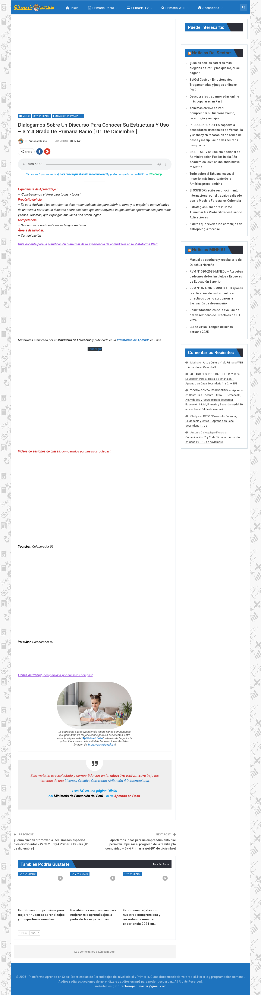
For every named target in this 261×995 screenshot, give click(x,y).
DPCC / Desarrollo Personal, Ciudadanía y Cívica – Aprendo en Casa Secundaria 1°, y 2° (211, 421)
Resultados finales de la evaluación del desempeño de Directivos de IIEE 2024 (215, 315)
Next (35, 932)
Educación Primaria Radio (68, 116)
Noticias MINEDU (208, 249)
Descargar (95, 349)
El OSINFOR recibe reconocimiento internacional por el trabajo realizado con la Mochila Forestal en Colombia (216, 195)
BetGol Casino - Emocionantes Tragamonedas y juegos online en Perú (214, 85)
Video (24, 116)
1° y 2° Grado (132, 874)
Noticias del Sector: (211, 52)
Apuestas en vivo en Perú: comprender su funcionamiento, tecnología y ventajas (212, 113)
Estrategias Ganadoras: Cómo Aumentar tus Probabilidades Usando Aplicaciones (216, 212)
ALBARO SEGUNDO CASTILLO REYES (213, 374)
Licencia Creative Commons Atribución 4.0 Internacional (107, 781)
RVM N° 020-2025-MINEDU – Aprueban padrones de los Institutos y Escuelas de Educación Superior (216, 276)
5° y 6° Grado (27, 874)
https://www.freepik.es (101, 744)
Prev (23, 932)
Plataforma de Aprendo (133, 340)
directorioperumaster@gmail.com (142, 986)
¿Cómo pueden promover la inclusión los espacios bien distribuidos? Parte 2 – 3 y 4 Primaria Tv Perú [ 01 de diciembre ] (51, 844)
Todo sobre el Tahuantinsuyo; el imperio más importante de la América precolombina (212, 179)
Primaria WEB (173, 8)
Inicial (72, 8)
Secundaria (208, 8)
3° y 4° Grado (41, 116)
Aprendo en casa (92, 738)
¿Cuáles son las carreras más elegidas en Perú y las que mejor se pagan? (215, 68)
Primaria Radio (101, 8)
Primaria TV (138, 8)
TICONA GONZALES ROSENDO (209, 390)
